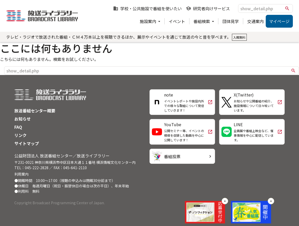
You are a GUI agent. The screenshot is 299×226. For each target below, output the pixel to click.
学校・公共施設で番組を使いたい (147, 8)
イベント (177, 21)
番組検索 (202, 21)
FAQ (18, 127)
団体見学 (230, 21)
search (287, 8)
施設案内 (148, 21)
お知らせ (22, 119)
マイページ (279, 21)
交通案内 (255, 21)
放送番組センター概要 (34, 110)
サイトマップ (26, 143)
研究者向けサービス (208, 8)
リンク (20, 135)
